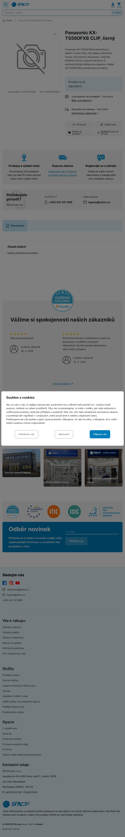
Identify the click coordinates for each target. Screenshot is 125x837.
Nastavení (64, 434)
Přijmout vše (100, 434)
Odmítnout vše (26, 434)
